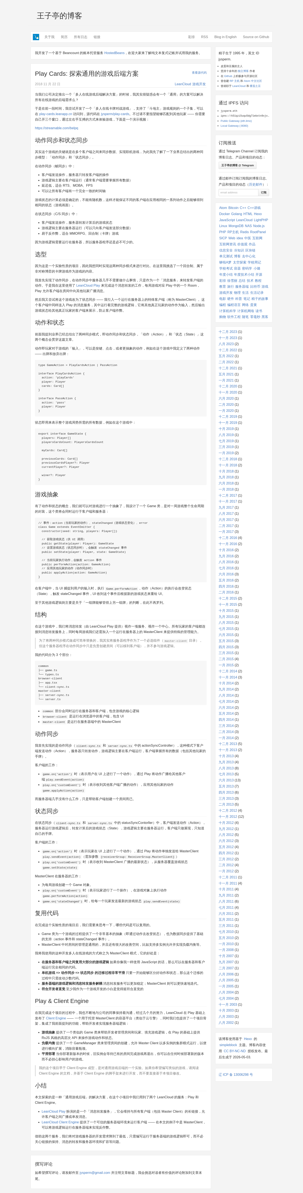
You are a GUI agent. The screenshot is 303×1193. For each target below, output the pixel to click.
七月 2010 (226, 932)
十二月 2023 (228, 332)
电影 (222, 299)
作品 (252, 244)
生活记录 (257, 292)
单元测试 (226, 256)
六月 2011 (226, 913)
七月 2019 (226, 441)
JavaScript (227, 220)
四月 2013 (226, 792)
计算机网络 (245, 311)
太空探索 (239, 262)
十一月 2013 (228, 750)
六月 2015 (226, 635)
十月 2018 (226, 471)
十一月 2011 (228, 883)
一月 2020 (226, 410)
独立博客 (243, 71)
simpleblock (228, 1045)
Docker (224, 214)
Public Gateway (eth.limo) (236, 120)
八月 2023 (226, 344)
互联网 (257, 238)
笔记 (246, 299)
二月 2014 (226, 732)
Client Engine (56, 1018)
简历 (64, 37)
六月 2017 (226, 519)
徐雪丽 (232, 280)
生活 (245, 292)
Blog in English (225, 37)
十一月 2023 (228, 338)
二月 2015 (226, 659)
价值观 (242, 244)
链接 (97, 37)
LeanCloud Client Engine (60, 1122)
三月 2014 (226, 726)
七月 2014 (226, 701)
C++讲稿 (253, 208)
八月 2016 (226, 562)
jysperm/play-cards (115, 114)
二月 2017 (226, 526)
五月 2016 (226, 580)
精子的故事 (259, 299)
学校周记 (254, 262)
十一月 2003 (228, 1004)
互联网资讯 (227, 244)
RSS (204, 37)
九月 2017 (226, 507)
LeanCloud (183, 84)
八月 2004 (226, 992)
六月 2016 (226, 574)
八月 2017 (226, 513)
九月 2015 (226, 616)
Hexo (258, 214)
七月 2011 (226, 907)
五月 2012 (226, 847)
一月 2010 (226, 944)
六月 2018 (226, 483)
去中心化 (248, 256)
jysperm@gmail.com (95, 1172)
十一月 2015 (228, 604)
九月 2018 (226, 477)
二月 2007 (226, 968)
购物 (222, 317)
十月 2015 (226, 610)
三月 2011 (226, 925)
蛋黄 (253, 305)
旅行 (230, 286)
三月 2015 (226, 653)
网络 (245, 305)
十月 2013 (226, 756)
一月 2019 (226, 453)
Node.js (258, 226)
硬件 (230, 299)
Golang (236, 214)
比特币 (255, 286)
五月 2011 (226, 919)
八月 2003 (226, 1016)
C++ (243, 208)
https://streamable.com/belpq (56, 128)
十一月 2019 (228, 422)
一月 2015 (226, 665)
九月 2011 (226, 895)
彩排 (191, 37)
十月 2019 (226, 429)
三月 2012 (226, 859)
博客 (237, 256)
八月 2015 (226, 622)
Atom (223, 208)
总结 (242, 280)
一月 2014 (226, 738)
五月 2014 (226, 713)
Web (231, 238)
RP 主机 (234, 80)
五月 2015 (226, 641)
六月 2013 (226, 780)
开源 (258, 274)
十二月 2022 (228, 350)
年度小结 (226, 274)
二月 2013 (226, 804)
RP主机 (233, 232)
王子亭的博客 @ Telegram (237, 165)
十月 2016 (226, 550)
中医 (247, 238)
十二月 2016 (228, 538)
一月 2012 (226, 871)
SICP (223, 238)
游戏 (265, 286)
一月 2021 (226, 380)
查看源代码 (199, 72)
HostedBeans (114, 53)
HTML (248, 214)
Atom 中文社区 (253, 80)
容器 (237, 268)
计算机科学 (227, 311)
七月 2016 (226, 568)
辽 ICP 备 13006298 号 (236, 1074)
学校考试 (226, 268)
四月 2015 (226, 647)
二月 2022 (226, 362)
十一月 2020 (228, 392)
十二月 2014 (228, 671)
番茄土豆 (255, 86)
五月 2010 (226, 938)
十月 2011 (226, 889)
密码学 (247, 268)
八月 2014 (226, 695)
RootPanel (258, 232)
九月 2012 (226, 829)
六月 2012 (226, 841)
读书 (258, 311)
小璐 (257, 268)
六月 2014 (226, 707)
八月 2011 (226, 901)
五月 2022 (226, 356)
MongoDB (236, 226)
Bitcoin (233, 208)
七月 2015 (226, 628)
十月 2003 (226, 1010)
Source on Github (256, 37)
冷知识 (239, 250)
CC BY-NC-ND (235, 1051)
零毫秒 (255, 317)
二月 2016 (226, 592)
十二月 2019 (228, 416)
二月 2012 (226, 865)
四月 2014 (226, 719)
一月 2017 (226, 531)
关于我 (49, 37)
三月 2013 (226, 798)
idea (240, 238)
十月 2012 (226, 823)
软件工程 (234, 317)
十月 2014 (226, 683)
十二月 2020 (228, 386)
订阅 (263, 192)
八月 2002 (226, 1022)
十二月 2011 (228, 877)
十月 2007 (226, 956)
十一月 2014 (228, 677)
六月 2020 (226, 398)
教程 (258, 280)
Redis (244, 232)
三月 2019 (226, 447)
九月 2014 (226, 689)
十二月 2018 (228, 459)
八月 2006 (226, 974)
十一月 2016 (228, 544)
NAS (248, 226)
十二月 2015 (228, 598)
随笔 (245, 317)
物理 (237, 292)
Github (228, 76)
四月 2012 (226, 853)
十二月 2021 (228, 368)
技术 (250, 280)
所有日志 (80, 37)
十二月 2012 (228, 810)
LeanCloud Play (88, 285)
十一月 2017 (228, 501)
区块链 (250, 250)
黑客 (265, 317)
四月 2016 (226, 586)
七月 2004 (226, 998)
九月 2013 (226, 762)
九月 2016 (226, 556)
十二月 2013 (228, 744)
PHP (222, 232)
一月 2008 (226, 950)
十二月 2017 (228, 495)
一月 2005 (226, 986)
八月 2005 (226, 980)
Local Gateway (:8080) (234, 125)
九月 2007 (226, 962)
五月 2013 (226, 786)
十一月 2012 (228, 816)
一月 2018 (226, 489)
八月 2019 (226, 435)
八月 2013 (226, 768)
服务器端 (242, 286)
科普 (238, 299)
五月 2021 (226, 374)
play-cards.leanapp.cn (55, 114)
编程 (222, 305)
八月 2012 (226, 835)
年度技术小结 (244, 274)
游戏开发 (199, 84)
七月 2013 (226, 774)
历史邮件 (255, 184)
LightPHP (261, 220)
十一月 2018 (228, 465)
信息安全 (226, 250)
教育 (222, 286)
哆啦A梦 (225, 262)
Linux (223, 226)
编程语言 (234, 305)
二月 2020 (226, 404)
